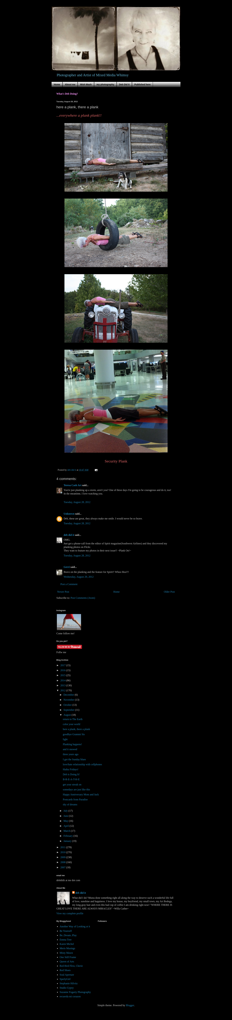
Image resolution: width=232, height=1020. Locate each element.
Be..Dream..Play (68, 935)
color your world (71, 724)
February (68, 835)
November (69, 699)
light (65, 739)
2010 (63, 852)
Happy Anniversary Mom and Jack (81, 794)
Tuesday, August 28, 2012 (77, 502)
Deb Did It (124, 84)
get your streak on (72, 784)
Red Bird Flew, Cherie (71, 965)
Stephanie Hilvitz (69, 983)
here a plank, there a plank (76, 729)
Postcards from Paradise (75, 799)
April (66, 825)
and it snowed (70, 749)
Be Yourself (66, 931)
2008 (63, 862)
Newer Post (63, 591)
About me (70, 84)
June (66, 816)
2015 (63, 675)
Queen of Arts (67, 961)
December (69, 694)
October (67, 704)
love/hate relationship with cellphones (82, 764)
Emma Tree (66, 939)
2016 (63, 670)
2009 (63, 857)
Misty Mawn (66, 952)
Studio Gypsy (67, 987)
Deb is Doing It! (71, 774)
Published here (142, 84)
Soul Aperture (67, 974)
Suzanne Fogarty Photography (75, 992)
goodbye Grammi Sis (74, 734)
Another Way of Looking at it (75, 926)
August (67, 714)
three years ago (70, 754)
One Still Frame (68, 957)
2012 (63, 690)
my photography (105, 84)
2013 (63, 685)
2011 (63, 847)
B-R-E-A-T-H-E (71, 779)
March (67, 830)
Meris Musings (67, 948)
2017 (63, 665)
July (65, 810)
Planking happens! (72, 744)
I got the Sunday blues (74, 759)
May (66, 821)
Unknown (69, 513)
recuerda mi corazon (70, 996)
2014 (63, 680)
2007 (63, 867)
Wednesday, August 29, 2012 (79, 576)
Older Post (169, 591)
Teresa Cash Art (72, 485)
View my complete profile (69, 913)
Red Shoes (65, 970)
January (67, 841)
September (69, 709)
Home (57, 84)
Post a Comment (68, 584)
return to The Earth (72, 719)
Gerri (67, 567)
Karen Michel (67, 944)
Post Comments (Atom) (83, 597)
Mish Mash (86, 84)
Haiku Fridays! (70, 769)
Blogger (130, 1005)
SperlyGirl (65, 979)
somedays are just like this (76, 789)
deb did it (69, 535)
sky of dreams (70, 804)
